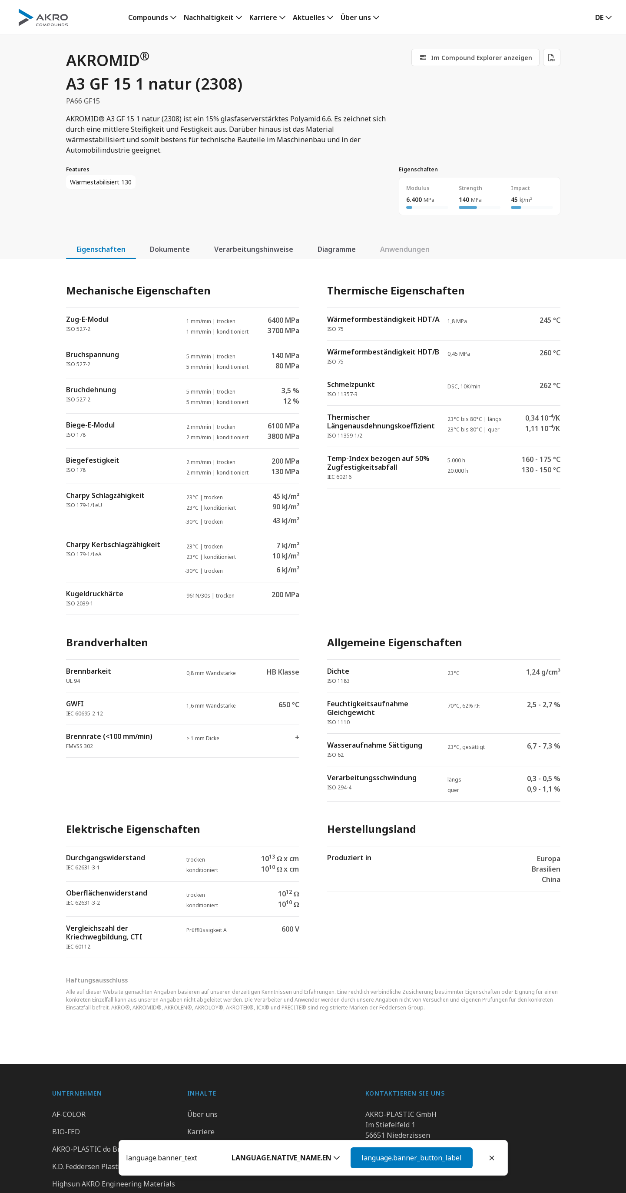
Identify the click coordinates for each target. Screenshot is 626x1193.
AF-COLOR (69, 1114)
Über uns (356, 17)
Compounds (148, 17)
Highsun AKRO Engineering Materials (113, 1184)
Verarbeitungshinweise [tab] (253, 249)
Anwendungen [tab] (405, 249)
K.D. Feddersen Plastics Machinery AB (113, 1166)
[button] (398, 1158)
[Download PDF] (551, 57)
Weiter (451, 1158)
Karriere (263, 17)
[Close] (491, 1157)
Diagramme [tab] (337, 249)
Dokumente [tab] (170, 249)
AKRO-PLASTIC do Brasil (92, 1149)
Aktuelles (309, 17)
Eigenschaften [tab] (101, 249)
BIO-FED (66, 1131)
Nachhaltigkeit (209, 17)
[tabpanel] (313, 613)
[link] (152, 17)
